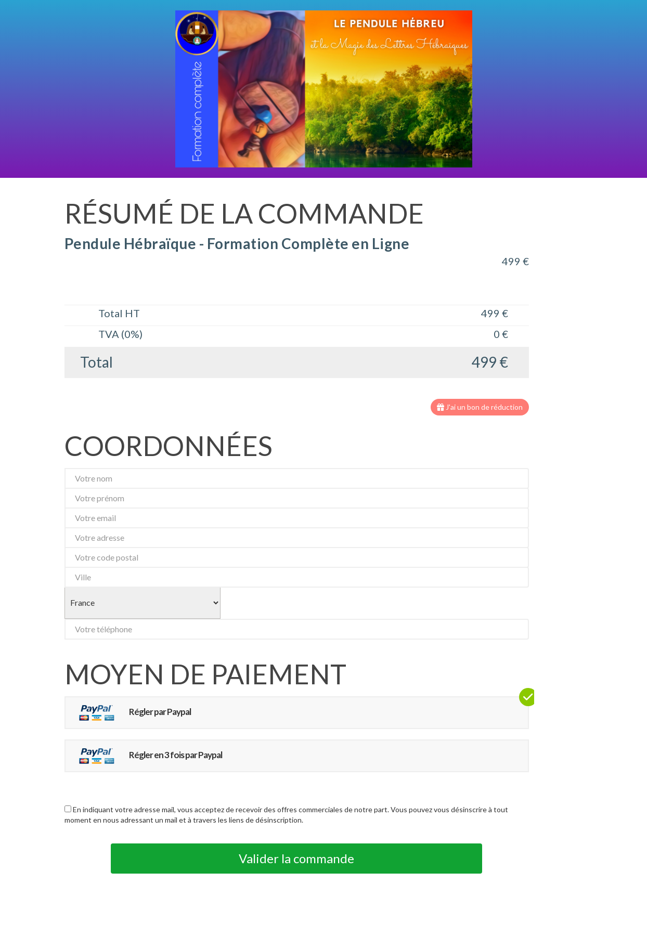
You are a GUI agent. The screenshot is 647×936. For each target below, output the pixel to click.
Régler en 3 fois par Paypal (146, 755)
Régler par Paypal (131, 712)
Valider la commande (296, 858)
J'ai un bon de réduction (480, 406)
